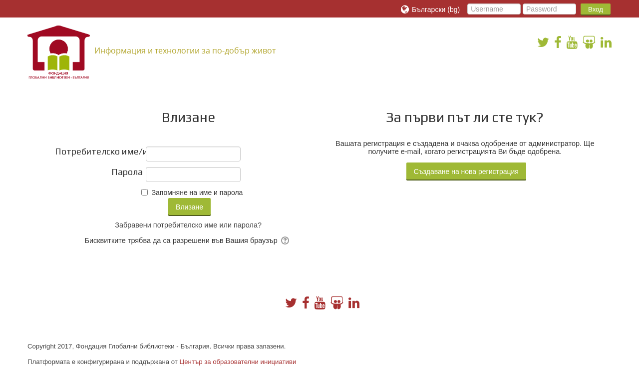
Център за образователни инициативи (238, 362)
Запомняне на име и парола (197, 192)
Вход (595, 9)
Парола (127, 172)
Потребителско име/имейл (99, 151)
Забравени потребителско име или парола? (188, 225)
